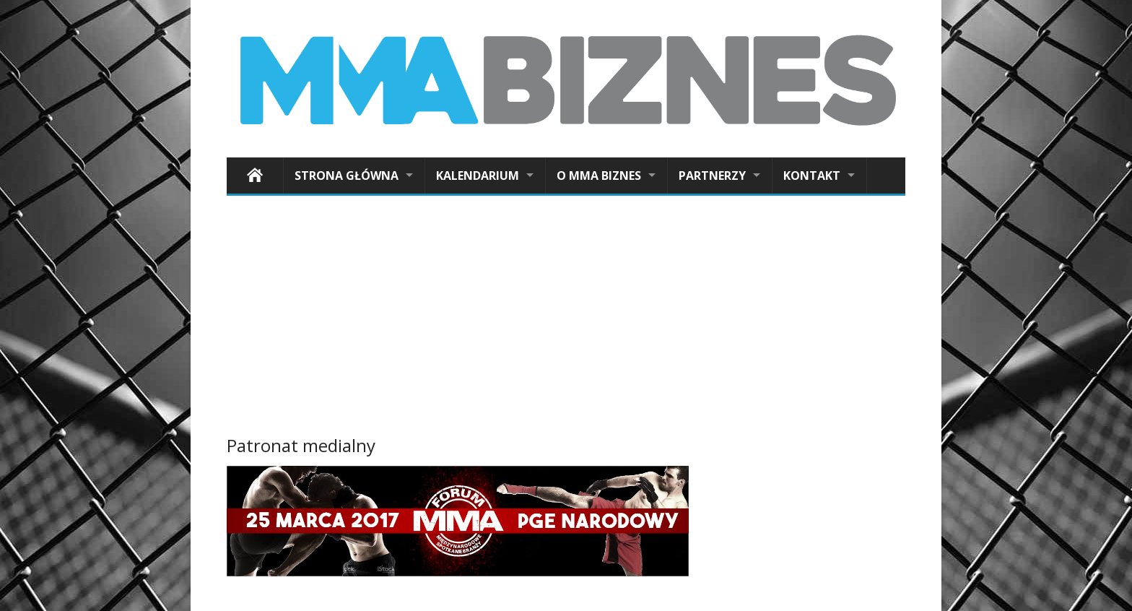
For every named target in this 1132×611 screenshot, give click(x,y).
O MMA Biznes (599, 175)
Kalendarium (477, 175)
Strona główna (347, 175)
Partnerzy (712, 175)
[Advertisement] (566, 318)
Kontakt (811, 175)
